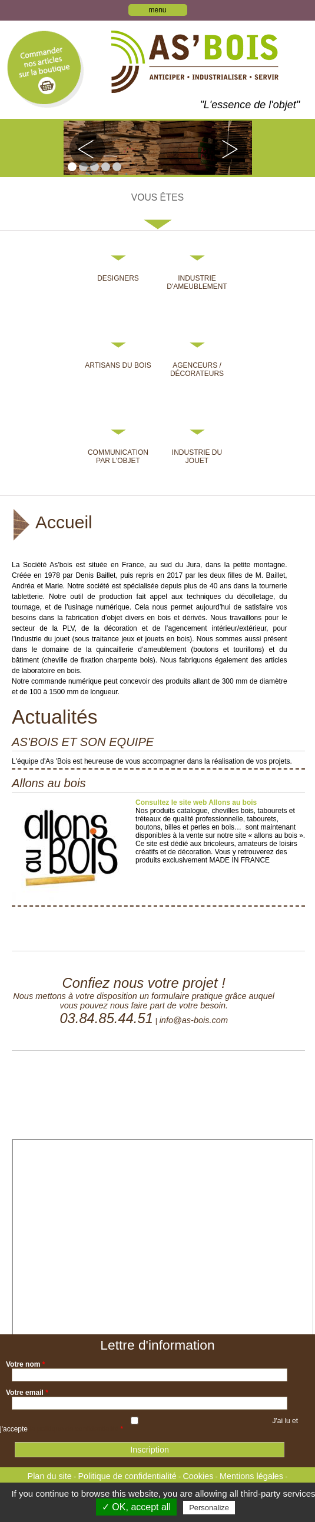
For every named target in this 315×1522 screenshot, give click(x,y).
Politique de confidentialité (127, 1476)
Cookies (198, 1476)
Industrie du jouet (197, 456)
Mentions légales (251, 1476)
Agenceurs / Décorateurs (197, 369)
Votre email (27, 1392)
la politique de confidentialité (73, 1429)
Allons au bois (49, 783)
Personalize (209, 1507)
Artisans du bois (118, 365)
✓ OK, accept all (136, 1507)
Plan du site (50, 1476)
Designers (118, 278)
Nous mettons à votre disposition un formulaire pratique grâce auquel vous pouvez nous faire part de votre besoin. (143, 1000)
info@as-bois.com (194, 1020)
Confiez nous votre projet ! (144, 983)
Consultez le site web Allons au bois (196, 802)
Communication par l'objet (118, 456)
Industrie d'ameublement (197, 282)
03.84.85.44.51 (105, 1018)
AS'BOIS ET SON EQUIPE (83, 741)
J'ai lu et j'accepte (149, 1425)
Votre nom (25, 1364)
